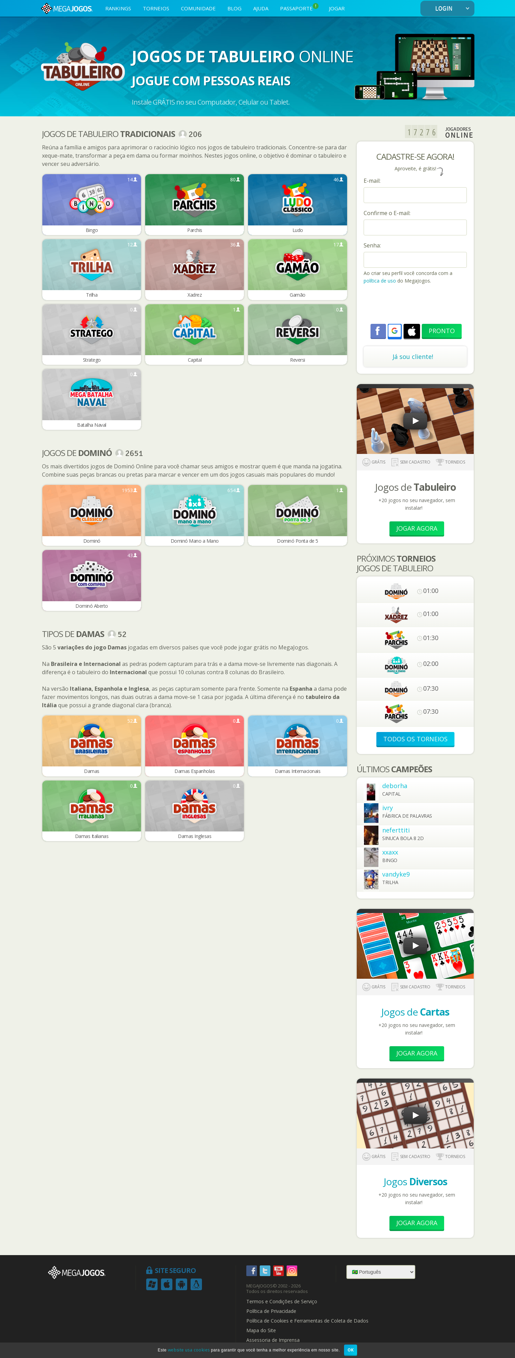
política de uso (380, 280)
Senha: (372, 245)
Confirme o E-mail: (387, 213)
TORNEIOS (156, 8)
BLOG (234, 8)
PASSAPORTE (299, 7)
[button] (394, 331)
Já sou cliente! (413, 356)
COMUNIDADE (198, 8)
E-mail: (372, 180)
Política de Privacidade (271, 1311)
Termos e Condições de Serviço (281, 1301)
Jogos (415, 1181)
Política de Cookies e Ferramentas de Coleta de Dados (307, 1320)
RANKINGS (118, 8)
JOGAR (337, 8)
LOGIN (453, 8)
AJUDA (260, 8)
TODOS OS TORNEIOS (415, 739)
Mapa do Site (261, 1330)
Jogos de (415, 1011)
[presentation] (416, 304)
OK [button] (350, 1350)
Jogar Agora (416, 528)
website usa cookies (189, 1350)
